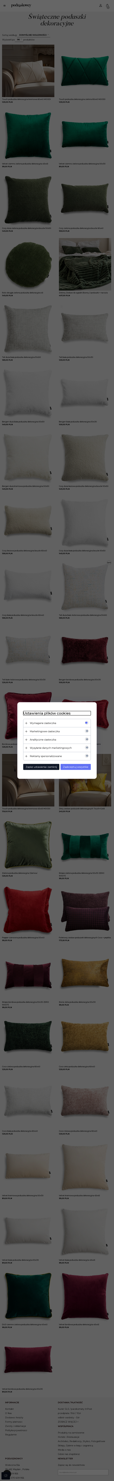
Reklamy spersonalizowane (46, 756)
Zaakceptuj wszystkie (75, 767)
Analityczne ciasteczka (43, 739)
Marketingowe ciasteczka (45, 731)
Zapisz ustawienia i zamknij (41, 767)
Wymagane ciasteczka (43, 723)
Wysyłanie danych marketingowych (51, 748)
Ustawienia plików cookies (47, 713)
